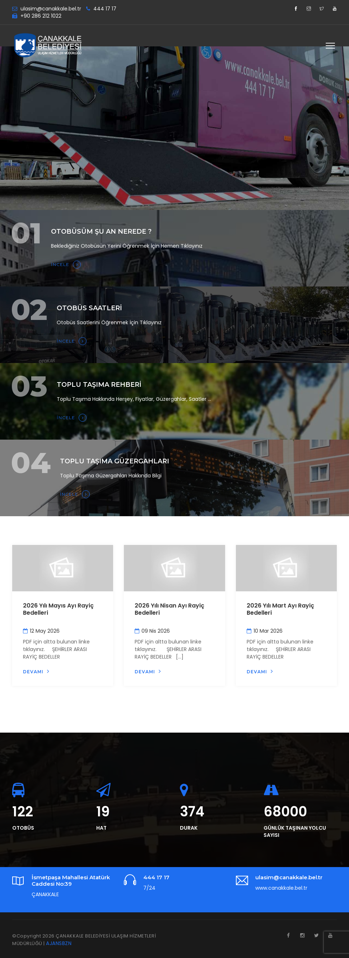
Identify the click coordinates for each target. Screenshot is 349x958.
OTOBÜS (23, 827)
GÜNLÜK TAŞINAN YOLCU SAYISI (295, 831)
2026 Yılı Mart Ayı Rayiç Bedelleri (280, 609)
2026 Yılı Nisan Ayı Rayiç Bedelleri (169, 609)
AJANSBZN (58, 943)
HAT (101, 827)
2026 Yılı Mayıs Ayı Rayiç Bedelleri (58, 609)
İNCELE (66, 265)
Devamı (36, 671)
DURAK (188, 827)
